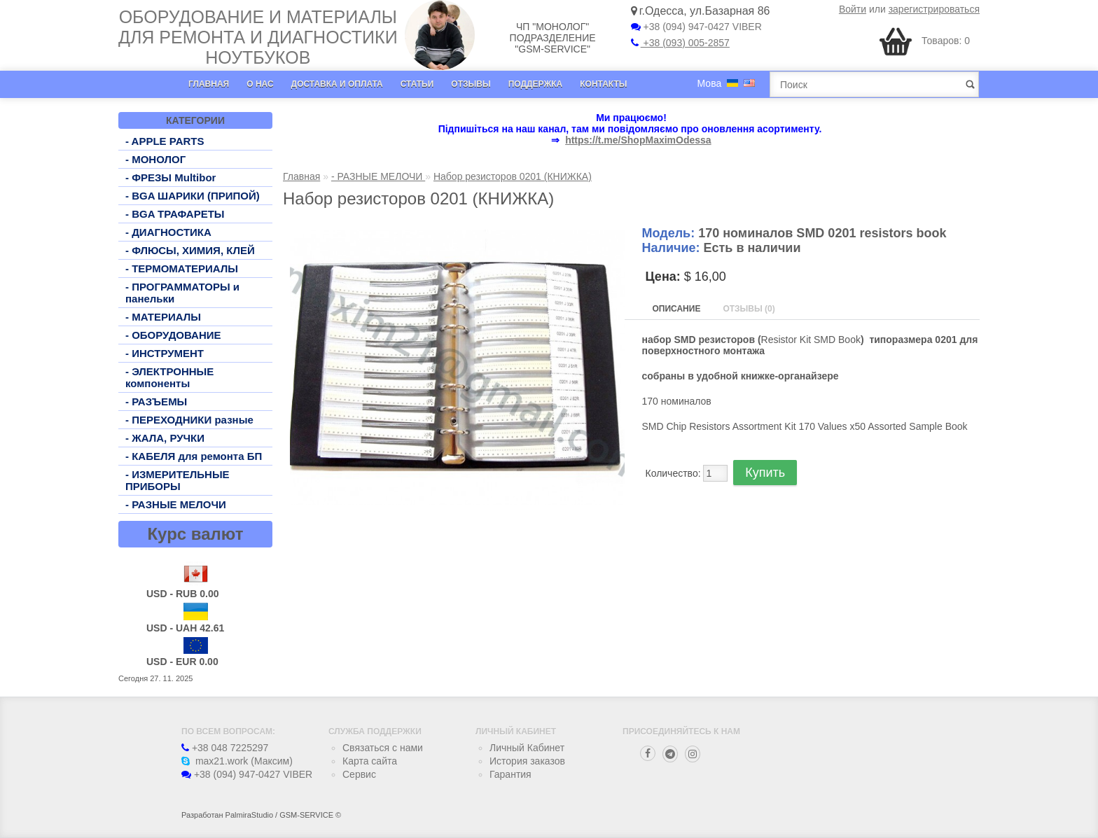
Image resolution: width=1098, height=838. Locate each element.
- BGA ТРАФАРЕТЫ (175, 214)
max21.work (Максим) (237, 761)
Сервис (359, 774)
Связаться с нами (382, 747)
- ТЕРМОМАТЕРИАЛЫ (181, 268)
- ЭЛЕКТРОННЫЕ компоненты (169, 377)
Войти (852, 9)
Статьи (417, 84)
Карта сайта (369, 761)
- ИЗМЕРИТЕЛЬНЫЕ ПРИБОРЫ (177, 480)
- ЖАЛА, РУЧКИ (164, 438)
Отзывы (470, 84)
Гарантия (510, 774)
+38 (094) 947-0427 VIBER (696, 26)
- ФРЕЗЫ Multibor (170, 177)
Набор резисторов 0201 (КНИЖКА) (512, 176)
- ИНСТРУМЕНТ (164, 353)
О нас (259, 84)
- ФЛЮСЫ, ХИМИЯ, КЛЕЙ (190, 250)
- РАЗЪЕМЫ (156, 401)
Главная (208, 84)
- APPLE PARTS (164, 141)
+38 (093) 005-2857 (680, 42)
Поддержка (535, 84)
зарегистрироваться (934, 9)
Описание (677, 309)
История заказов (527, 761)
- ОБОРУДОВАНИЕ (173, 335)
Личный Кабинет (526, 747)
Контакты (603, 84)
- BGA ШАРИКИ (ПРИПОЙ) (192, 196)
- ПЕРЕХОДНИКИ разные (189, 420)
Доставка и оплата (337, 84)
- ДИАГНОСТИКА (168, 232)
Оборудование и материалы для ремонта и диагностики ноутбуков (258, 37)
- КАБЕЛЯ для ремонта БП (193, 456)
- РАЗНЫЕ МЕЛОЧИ (175, 504)
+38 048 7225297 (224, 747)
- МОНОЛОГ (155, 159)
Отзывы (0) (748, 309)
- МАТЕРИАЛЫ (163, 317)
